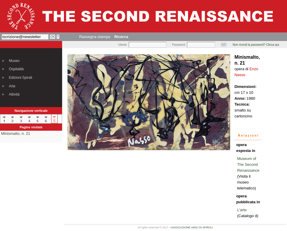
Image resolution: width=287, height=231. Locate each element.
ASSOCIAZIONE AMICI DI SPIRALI (191, 227)
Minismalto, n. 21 (15, 133)
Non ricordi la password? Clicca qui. (256, 44)
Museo (14, 61)
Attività (14, 94)
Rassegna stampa (94, 37)
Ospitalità (16, 69)
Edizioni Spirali (20, 78)
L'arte (241, 210)
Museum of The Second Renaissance (248, 164)
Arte (12, 86)
